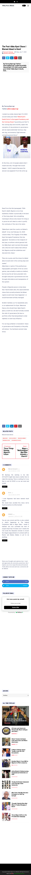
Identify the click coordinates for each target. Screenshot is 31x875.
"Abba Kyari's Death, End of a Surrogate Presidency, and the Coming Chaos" (15, 119)
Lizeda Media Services (19, 873)
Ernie (9, 492)
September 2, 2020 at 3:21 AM (15, 516)
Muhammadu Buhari (9, 53)
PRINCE (10, 514)
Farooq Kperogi (12, 438)
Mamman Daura (6, 440)
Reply (4, 486)
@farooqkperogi (12, 109)
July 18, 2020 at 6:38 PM (14, 494)
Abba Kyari (5, 438)
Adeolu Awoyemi (13, 469)
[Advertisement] (15, 25)
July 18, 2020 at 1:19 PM (14, 470)
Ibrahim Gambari (22, 438)
